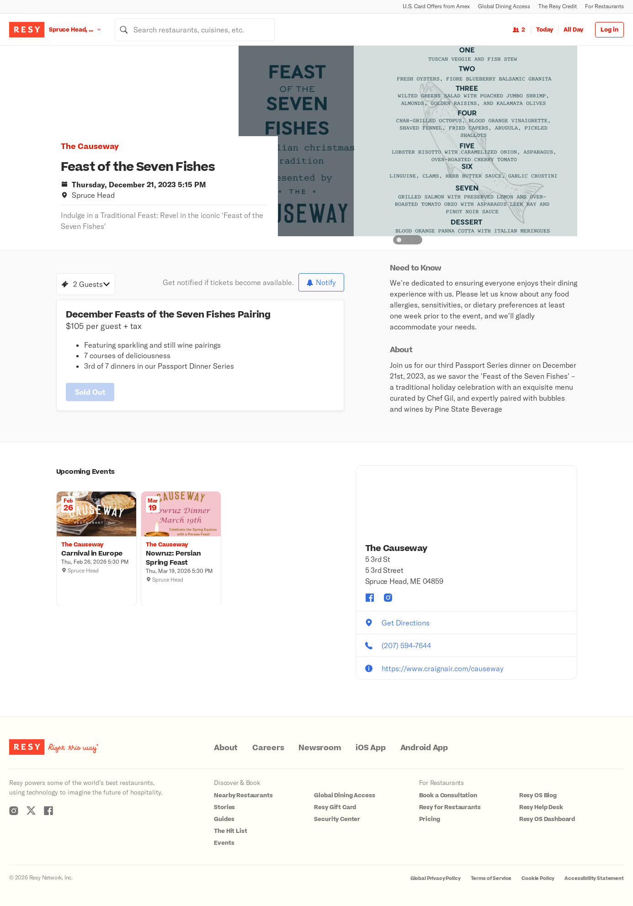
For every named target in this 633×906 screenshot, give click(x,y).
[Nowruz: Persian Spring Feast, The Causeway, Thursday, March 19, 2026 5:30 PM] (181, 558)
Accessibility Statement (594, 878)
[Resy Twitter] (31, 810)
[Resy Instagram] (13, 810)
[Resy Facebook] (48, 810)
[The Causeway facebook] (369, 597)
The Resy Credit (557, 6)
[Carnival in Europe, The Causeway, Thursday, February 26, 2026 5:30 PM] (96, 553)
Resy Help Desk (541, 807)
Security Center (337, 819)
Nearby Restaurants (243, 795)
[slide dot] (399, 240)
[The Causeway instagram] (388, 597)
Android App (424, 747)
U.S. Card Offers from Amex (436, 6)
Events (224, 843)
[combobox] (195, 29)
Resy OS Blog (538, 795)
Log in (609, 30)
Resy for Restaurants (450, 807)
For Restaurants (604, 6)
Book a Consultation (448, 795)
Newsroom (319, 747)
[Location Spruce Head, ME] (82, 29)
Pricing (429, 819)
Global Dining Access (504, 6)
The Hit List (230, 831)
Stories (224, 807)
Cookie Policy (537, 878)
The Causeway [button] (90, 146)
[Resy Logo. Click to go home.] (26, 29)
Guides (224, 819)
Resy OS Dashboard (547, 819)
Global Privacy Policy (435, 878)
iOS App (370, 747)
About (226, 747)
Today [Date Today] (544, 30)
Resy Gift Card (335, 807)
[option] (408, 141)
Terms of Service (491, 878)
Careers (268, 747)
